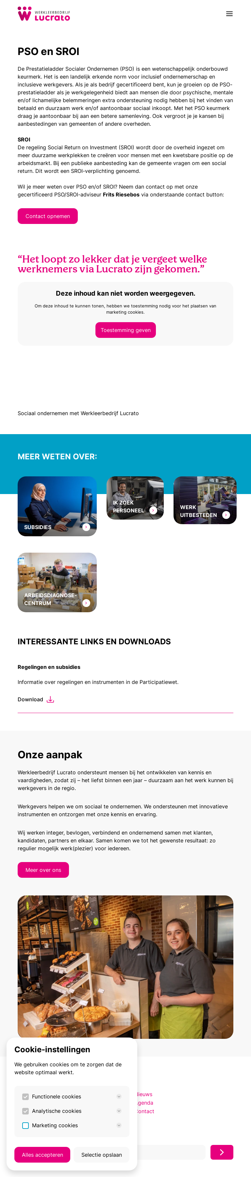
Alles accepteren (42, 1154)
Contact (144, 1111)
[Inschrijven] (221, 1152)
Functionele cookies (77, 1096)
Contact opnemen (47, 216)
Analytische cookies (77, 1110)
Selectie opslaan (101, 1154)
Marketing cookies (77, 1125)
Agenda (143, 1102)
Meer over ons (43, 870)
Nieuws (143, 1094)
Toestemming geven (126, 330)
